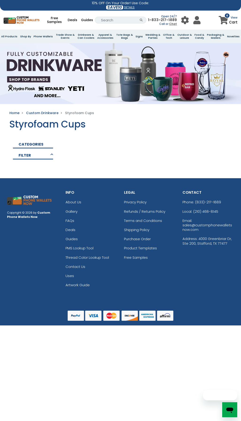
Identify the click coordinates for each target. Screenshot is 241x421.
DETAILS (129, 7)
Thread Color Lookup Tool (87, 257)
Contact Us (75, 266)
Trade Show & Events (65, 36)
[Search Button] (141, 20)
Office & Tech (169, 36)
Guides (87, 20)
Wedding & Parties (152, 36)
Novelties (233, 36)
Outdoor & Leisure (184, 36)
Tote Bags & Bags (124, 36)
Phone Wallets (43, 36)
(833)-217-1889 (208, 202)
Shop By (25, 36)
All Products (9, 36)
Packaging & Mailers (215, 36)
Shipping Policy (136, 229)
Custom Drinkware (42, 113)
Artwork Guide (78, 284)
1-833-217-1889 (162, 19)
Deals (72, 20)
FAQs (70, 220)
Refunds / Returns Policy (144, 211)
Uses (70, 275)
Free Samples (54, 20)
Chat (173, 24)
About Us (73, 202)
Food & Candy (199, 36)
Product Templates (140, 248)
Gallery (72, 211)
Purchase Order (137, 238)
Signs (139, 36)
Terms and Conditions (143, 220)
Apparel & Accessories (105, 36)
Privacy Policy (135, 202)
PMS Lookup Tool (79, 248)
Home (14, 113)
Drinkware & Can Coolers (86, 36)
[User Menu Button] (185, 20)
